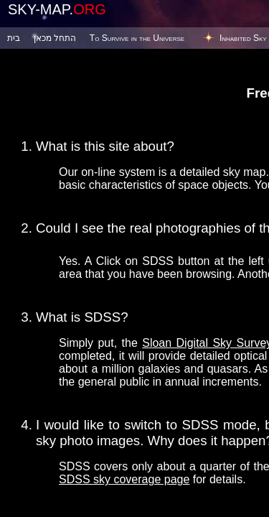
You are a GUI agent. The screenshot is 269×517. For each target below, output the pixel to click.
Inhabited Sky (243, 38)
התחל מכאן (55, 38)
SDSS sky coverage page (124, 479)
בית (13, 38)
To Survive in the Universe (137, 38)
